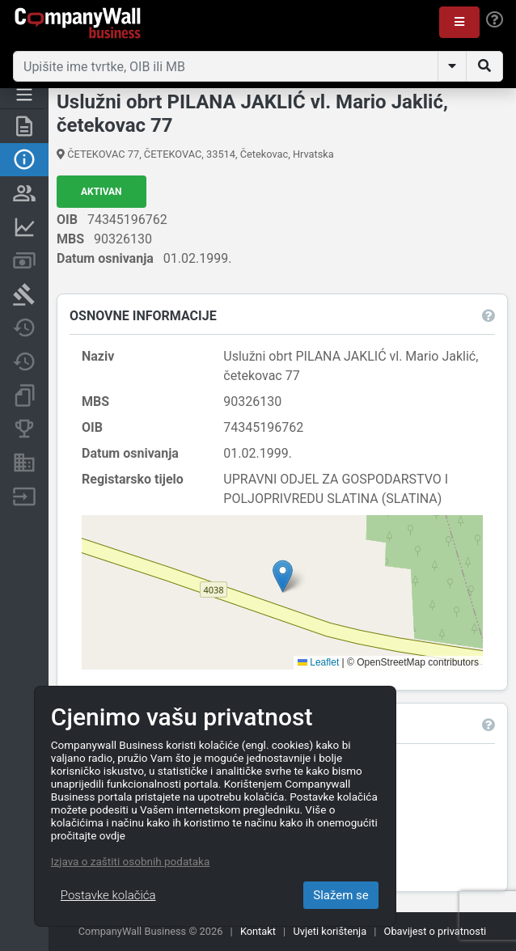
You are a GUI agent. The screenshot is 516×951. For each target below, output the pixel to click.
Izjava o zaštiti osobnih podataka (130, 861)
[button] (459, 22)
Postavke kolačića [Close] (108, 895)
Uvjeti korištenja (329, 931)
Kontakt (258, 931)
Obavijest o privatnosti (435, 931)
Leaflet (318, 662)
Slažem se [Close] (341, 895)
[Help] (494, 20)
